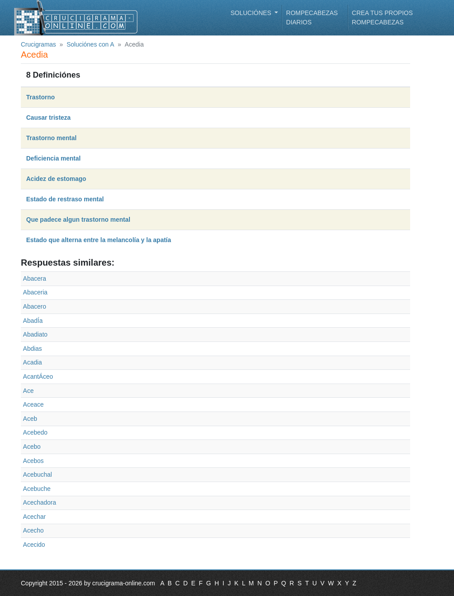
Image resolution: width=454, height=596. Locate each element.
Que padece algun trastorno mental (78, 219)
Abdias (32, 348)
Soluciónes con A (90, 44)
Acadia (32, 362)
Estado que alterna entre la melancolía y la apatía (98, 239)
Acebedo (35, 432)
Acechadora (39, 502)
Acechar (34, 516)
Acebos (33, 460)
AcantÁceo (38, 376)
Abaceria (35, 292)
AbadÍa (33, 320)
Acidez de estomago (56, 178)
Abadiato (35, 334)
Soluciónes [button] (252, 12)
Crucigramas (38, 44)
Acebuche (37, 488)
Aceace (33, 404)
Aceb (30, 418)
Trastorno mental (51, 137)
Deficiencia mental (53, 158)
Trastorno (40, 97)
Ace (28, 390)
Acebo (32, 446)
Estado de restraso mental (65, 199)
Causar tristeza (48, 117)
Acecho (33, 530)
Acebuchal (37, 474)
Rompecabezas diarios (312, 17)
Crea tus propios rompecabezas (382, 17)
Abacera (34, 278)
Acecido (34, 544)
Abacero (34, 306)
